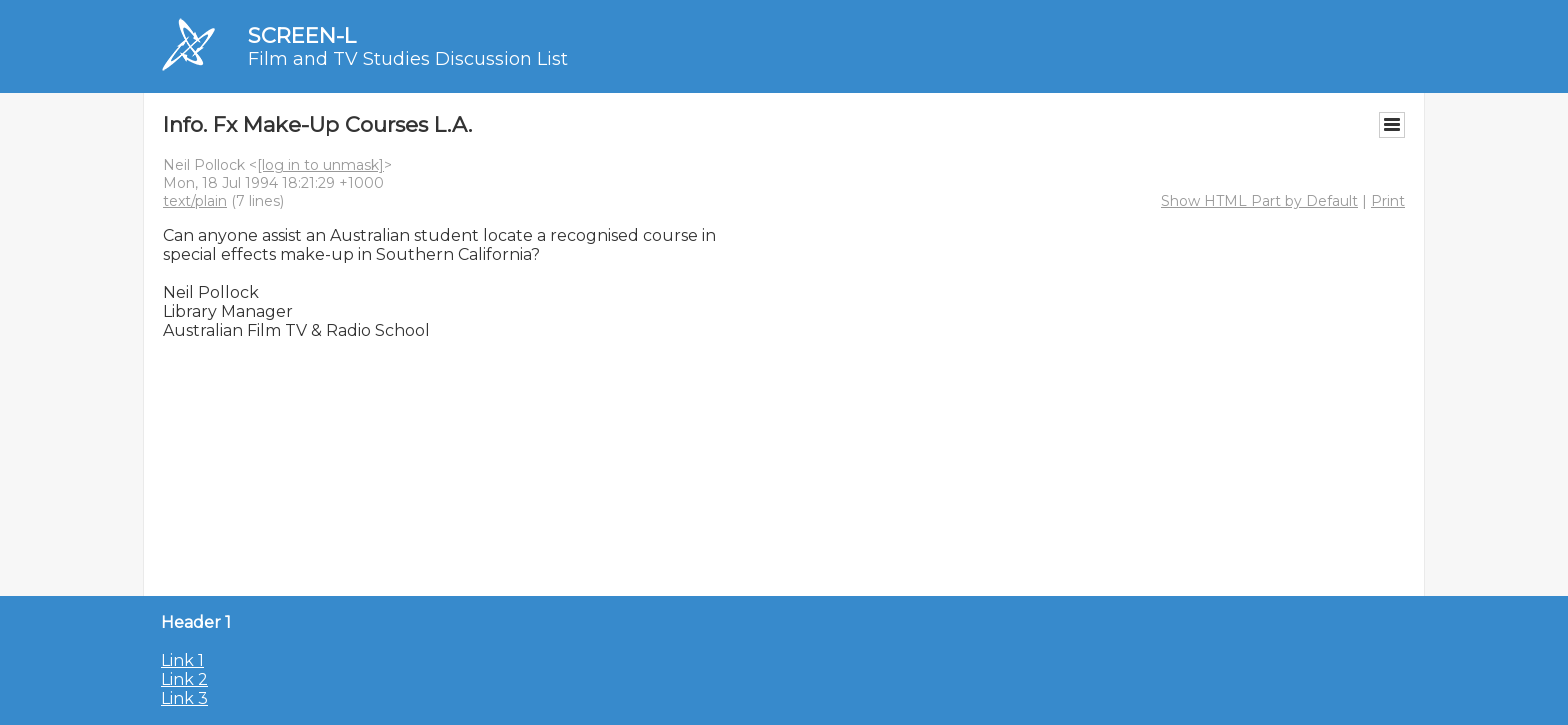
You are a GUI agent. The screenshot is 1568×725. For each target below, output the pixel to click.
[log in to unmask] (320, 165)
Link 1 (182, 660)
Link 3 (184, 698)
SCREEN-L (302, 35)
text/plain (195, 201)
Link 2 (184, 679)
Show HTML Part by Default (1259, 201)
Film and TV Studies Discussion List (408, 59)
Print (1388, 201)
